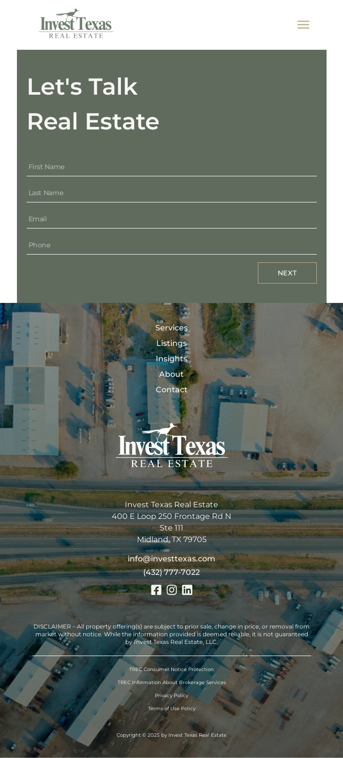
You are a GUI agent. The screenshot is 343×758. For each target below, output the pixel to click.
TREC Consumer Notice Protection (171, 669)
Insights (171, 358)
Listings (171, 343)
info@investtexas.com (171, 558)
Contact (172, 389)
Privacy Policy (171, 695)
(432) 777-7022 (171, 572)
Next (287, 273)
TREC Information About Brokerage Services (172, 682)
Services (171, 327)
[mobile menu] (303, 25)
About (171, 374)
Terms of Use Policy (171, 708)
